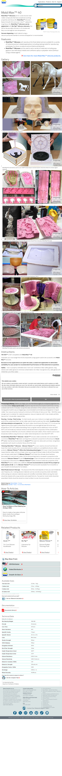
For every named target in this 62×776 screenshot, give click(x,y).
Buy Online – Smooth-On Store (50, 689)
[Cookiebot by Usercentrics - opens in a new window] (53, 375)
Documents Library (10, 610)
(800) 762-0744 (27, 701)
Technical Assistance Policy (49, 696)
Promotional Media (47, 706)
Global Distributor (16, 569)
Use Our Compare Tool (13, 677)
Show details (53, 394)
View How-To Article (10, 520)
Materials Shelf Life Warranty (50, 695)
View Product (8, 552)
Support (59, 1)
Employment (46, 704)
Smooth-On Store (16, 574)
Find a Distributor (47, 688)
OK (46, 399)
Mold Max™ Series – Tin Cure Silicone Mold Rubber (19, 484)
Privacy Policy (46, 698)
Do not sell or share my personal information (16, 399)
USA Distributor (15, 564)
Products (48, 1)
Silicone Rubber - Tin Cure (16, 483)
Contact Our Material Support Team (34, 708)
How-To (54, 1)
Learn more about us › (8, 704)
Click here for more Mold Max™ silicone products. (42, 56)
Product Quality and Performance (51, 694)
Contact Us (45, 703)
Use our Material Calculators (14, 598)
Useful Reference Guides (49, 707)
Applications (42, 1)
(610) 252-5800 (26, 698)
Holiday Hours (46, 702)
